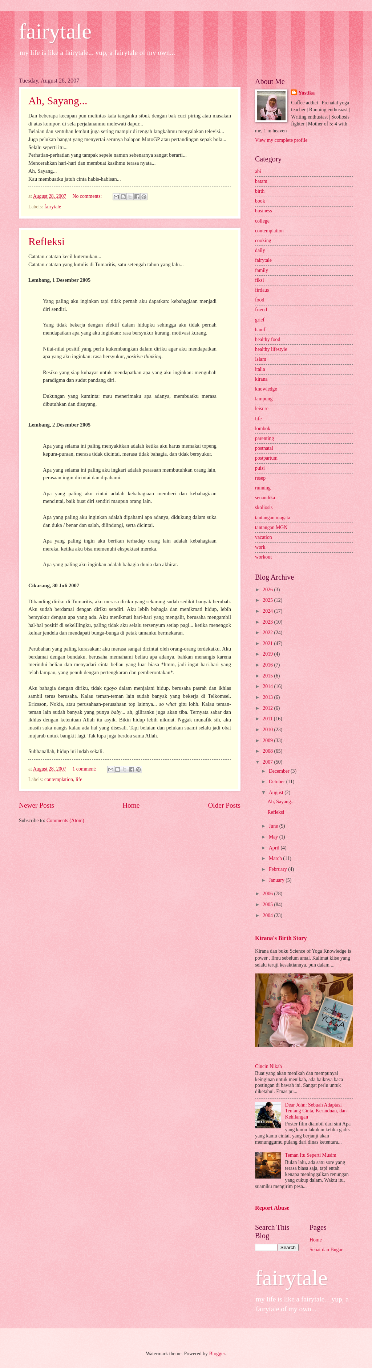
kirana (261, 379)
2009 (268, 740)
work (260, 547)
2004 (268, 915)
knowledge (266, 389)
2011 (268, 718)
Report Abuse (272, 1208)
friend (261, 309)
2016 (268, 665)
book (260, 201)
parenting (264, 438)
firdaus (262, 290)
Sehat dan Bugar (326, 1249)
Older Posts (224, 805)
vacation (263, 537)
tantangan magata (272, 517)
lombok (262, 428)
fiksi (259, 280)
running (263, 488)
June (274, 826)
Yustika (306, 93)
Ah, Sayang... (57, 101)
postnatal (264, 448)
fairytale (55, 31)
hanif (260, 329)
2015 (268, 676)
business (263, 210)
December (280, 771)
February (278, 869)
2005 (268, 904)
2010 (268, 729)
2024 (268, 611)
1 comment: (85, 769)
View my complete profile (281, 140)
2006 (268, 893)
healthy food (267, 339)
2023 (268, 622)
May (274, 837)
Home (131, 805)
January (277, 880)
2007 (268, 762)
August (276, 792)
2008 (268, 751)
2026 (268, 589)
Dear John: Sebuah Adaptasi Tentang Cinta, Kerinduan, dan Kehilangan (316, 1111)
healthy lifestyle (271, 349)
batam (261, 181)
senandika (265, 497)
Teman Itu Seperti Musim (310, 1155)
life (79, 779)
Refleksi (46, 241)
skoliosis (263, 507)
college (262, 221)
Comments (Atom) (65, 820)
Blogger (217, 1353)
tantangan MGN (271, 527)
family (261, 270)
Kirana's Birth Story (281, 938)
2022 (268, 632)
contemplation (58, 779)
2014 (268, 686)
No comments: (88, 196)
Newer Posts (36, 805)
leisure (261, 408)
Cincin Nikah (268, 1066)
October (277, 781)
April (275, 848)
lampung (263, 398)
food (259, 300)
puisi (260, 468)
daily (260, 250)
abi (258, 171)
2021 (268, 643)
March (276, 858)
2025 (268, 600)
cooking (263, 240)
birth (259, 191)
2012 (268, 708)
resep (260, 478)
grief (259, 320)
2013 (268, 697)
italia (260, 369)
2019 (268, 654)
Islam (260, 359)
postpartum (266, 458)
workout (263, 557)
